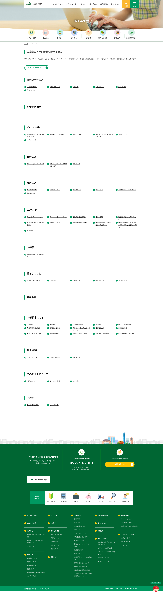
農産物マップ (77, 188)
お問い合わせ (92, 4)
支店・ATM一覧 (71, 4)
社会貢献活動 (100, 326)
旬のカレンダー (55, 188)
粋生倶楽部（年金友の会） (130, 524)
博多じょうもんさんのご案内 (35, 163)
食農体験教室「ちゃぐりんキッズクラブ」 (35, 134)
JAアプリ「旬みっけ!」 (34, 332)
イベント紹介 (34, 125)
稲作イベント (77, 132)
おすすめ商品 (34, 105)
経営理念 (30, 323)
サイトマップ (54, 403)
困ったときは (115, 4)
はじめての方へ (58, 4)
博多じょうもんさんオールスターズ (81, 327)
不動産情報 (76, 278)
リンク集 (75, 379)
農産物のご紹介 (32, 188)
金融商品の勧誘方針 (79, 215)
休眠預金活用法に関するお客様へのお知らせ (104, 222)
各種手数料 (99, 215)
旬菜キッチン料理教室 (57, 132)
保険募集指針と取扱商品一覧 (35, 254)
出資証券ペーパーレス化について (83, 556)
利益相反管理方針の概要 (126, 332)
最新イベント (122, 132)
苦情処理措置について (80, 332)
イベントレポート (33, 138)
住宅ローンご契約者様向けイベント (104, 134)
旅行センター (122, 278)
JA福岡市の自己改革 (33, 326)
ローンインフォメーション (58, 215)
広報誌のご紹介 (55, 326)
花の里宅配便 (31, 191)
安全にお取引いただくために (127, 216)
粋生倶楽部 (76, 355)
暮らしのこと (34, 271)
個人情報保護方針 (33, 403)
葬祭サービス (100, 278)
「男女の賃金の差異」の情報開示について (83, 573)
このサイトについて (37, 372)
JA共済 (30, 245)
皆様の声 (31, 295)
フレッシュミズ (32, 355)
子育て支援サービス (33, 278)
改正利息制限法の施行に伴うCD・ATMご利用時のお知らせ (127, 223)
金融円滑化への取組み (80, 221)
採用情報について (80, 552)
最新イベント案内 (103, 556)
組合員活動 (104, 4)
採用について (122, 326)
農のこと (31, 181)
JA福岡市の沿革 (78, 323)
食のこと (31, 155)
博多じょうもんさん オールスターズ (82, 543)
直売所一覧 (76, 162)
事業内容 (53, 323)
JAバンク (32, 208)
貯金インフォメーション (35, 215)
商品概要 (30, 229)
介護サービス (54, 278)
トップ (26, 44)
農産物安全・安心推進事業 (127, 188)
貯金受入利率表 (55, 221)
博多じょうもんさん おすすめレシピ (35, 540)
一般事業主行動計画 (102, 332)
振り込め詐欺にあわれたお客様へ (35, 222)
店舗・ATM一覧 (55, 85)
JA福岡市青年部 (55, 355)
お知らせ (82, 4)
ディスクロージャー (125, 323)
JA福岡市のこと (35, 316)
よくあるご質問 (55, 379)
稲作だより (99, 188)
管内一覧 (98, 323)
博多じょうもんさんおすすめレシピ (58, 163)
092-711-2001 (81, 461)
